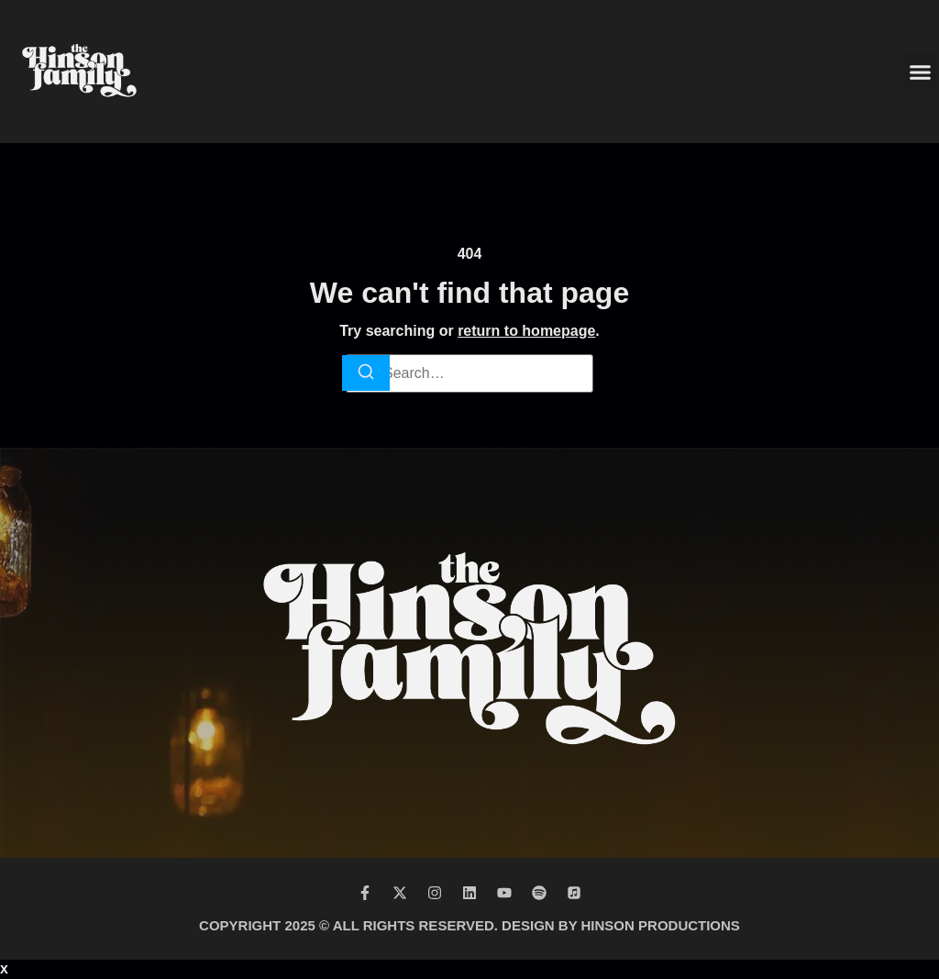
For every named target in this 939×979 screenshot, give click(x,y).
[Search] (366, 373)
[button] (919, 71)
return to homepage (526, 331)
